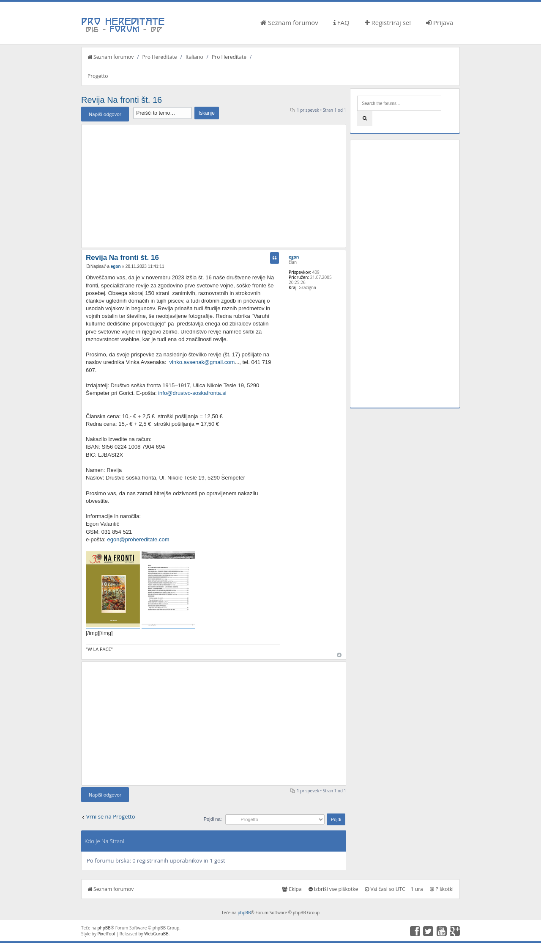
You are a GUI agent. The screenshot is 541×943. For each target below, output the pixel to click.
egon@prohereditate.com (138, 539)
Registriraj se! (388, 22)
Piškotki (442, 889)
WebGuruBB (156, 934)
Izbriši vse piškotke (333, 889)
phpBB (244, 912)
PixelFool (106, 934)
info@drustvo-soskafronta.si (192, 393)
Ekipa (291, 889)
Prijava (439, 22)
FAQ (341, 22)
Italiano (194, 57)
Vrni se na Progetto (110, 816)
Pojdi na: (213, 819)
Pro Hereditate (159, 57)
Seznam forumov (289, 22)
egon (116, 266)
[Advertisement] (214, 186)
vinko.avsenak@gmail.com (202, 362)
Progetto (97, 76)
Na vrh (339, 655)
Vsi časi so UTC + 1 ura (394, 889)
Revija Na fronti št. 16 (121, 100)
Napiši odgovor (105, 114)
